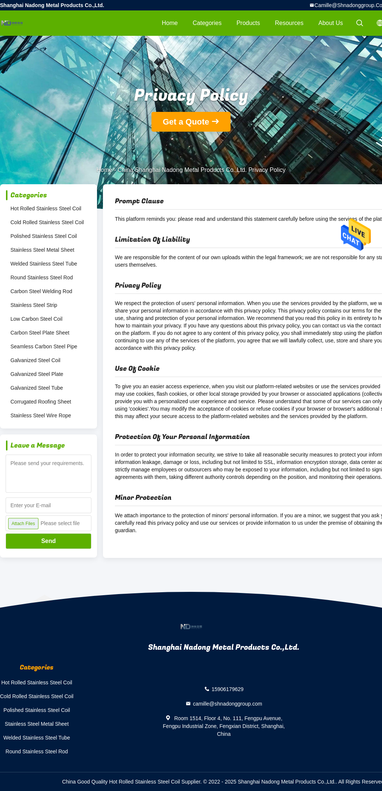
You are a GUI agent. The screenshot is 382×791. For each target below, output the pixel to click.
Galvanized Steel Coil (35, 360)
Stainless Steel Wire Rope (40, 415)
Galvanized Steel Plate (36, 374)
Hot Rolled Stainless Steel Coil (45, 208)
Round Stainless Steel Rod (41, 277)
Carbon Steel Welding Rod (41, 291)
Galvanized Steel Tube (36, 388)
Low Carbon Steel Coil (36, 319)
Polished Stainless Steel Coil (43, 236)
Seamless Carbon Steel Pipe (43, 346)
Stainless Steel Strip (33, 305)
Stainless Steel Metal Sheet (42, 250)
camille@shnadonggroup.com (227, 703)
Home (170, 23)
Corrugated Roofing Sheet (40, 402)
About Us (331, 23)
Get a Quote (186, 121)
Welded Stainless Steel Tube (43, 264)
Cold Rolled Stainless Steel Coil (47, 222)
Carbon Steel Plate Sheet (39, 333)
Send (48, 541)
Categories (207, 23)
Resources (289, 23)
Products (248, 23)
